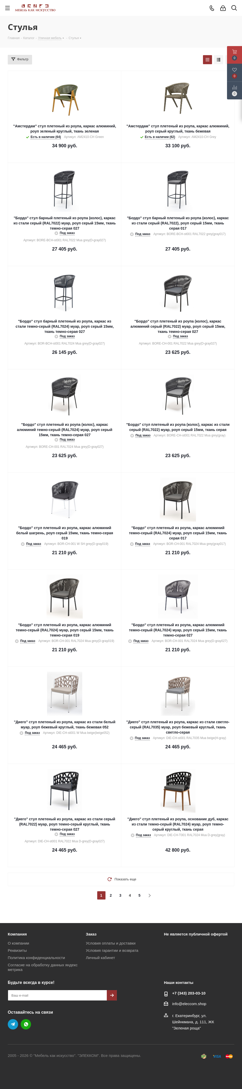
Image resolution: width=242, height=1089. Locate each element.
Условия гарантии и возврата (112, 950)
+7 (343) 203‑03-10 (189, 993)
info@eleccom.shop (189, 1004)
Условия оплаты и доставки (110, 943)
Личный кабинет (100, 957)
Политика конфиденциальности (36, 957)
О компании (18, 943)
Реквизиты (17, 950)
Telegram (13, 1024)
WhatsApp (26, 1024)
